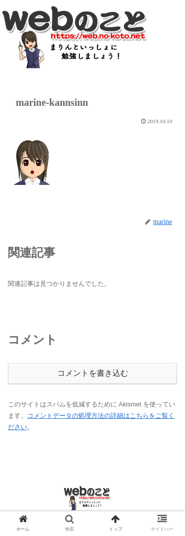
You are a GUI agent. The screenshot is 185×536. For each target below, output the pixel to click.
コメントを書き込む (92, 373)
